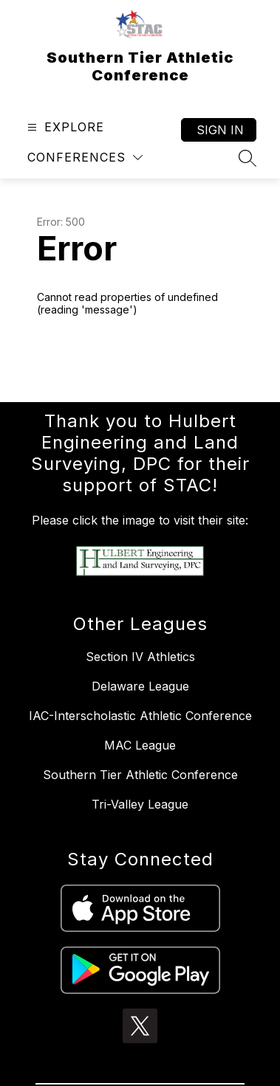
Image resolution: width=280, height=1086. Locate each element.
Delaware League (140, 686)
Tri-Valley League (140, 804)
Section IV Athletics (140, 656)
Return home (79, 359)
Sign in (220, 129)
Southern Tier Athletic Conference (140, 774)
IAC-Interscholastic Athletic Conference (140, 715)
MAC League (140, 745)
